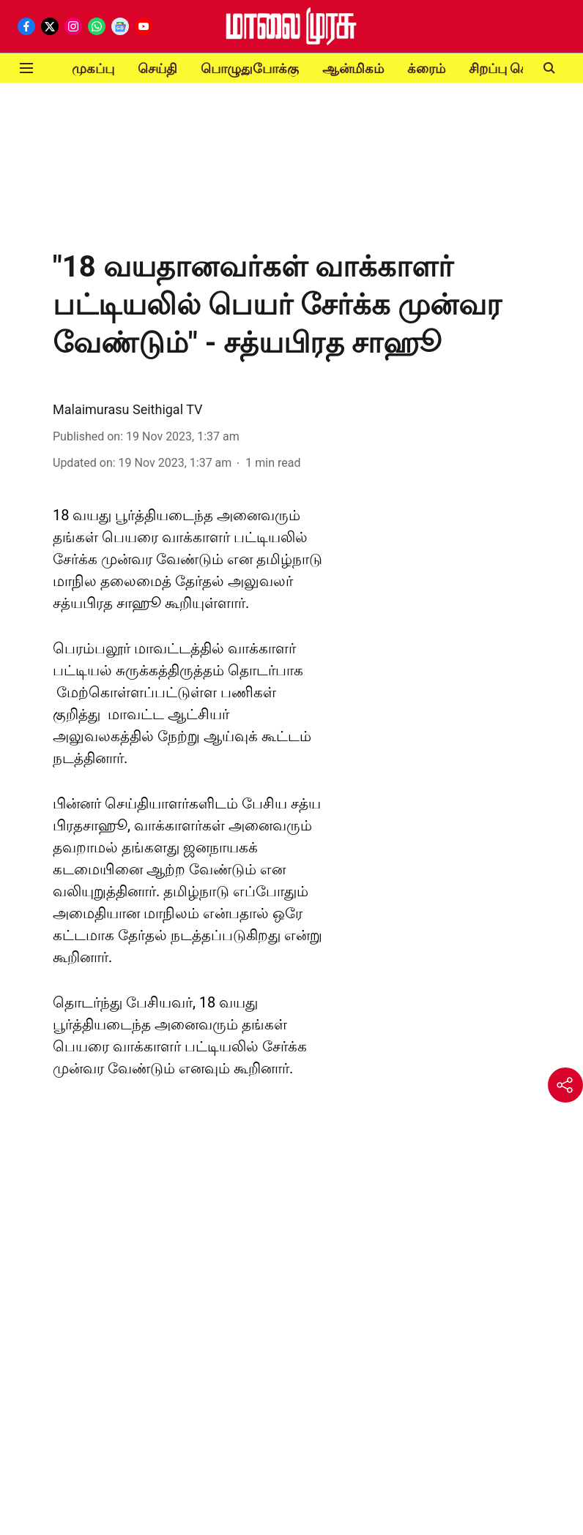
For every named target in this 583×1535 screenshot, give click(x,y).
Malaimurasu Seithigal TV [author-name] (128, 409)
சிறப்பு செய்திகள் (519, 68)
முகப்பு (93, 68)
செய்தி (157, 68)
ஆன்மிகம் (353, 68)
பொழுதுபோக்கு (250, 68)
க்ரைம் (426, 68)
